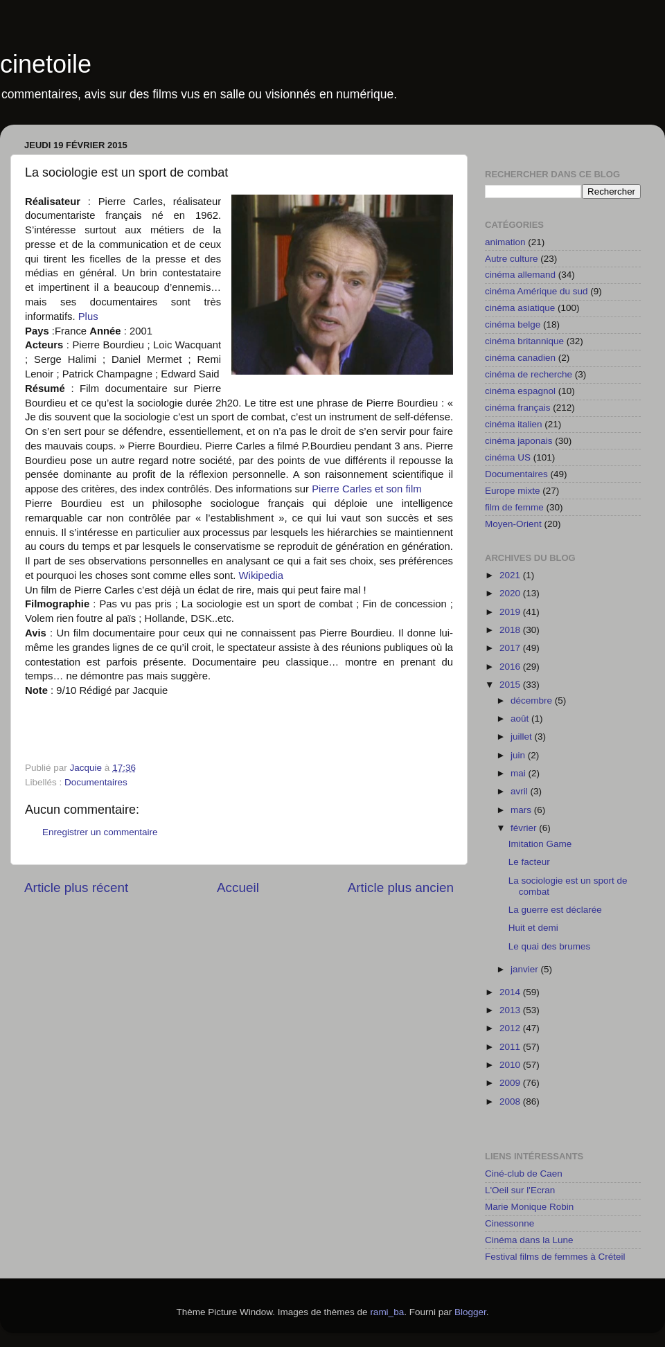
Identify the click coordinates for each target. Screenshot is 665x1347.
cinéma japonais (519, 441)
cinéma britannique (524, 341)
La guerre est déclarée (555, 909)
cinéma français (518, 407)
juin (519, 755)
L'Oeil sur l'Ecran (520, 1190)
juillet (523, 736)
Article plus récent (76, 887)
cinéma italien (513, 424)
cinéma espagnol (520, 391)
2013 (511, 1010)
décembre (533, 700)
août (521, 718)
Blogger (470, 1312)
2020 (511, 593)
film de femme (514, 507)
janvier (526, 969)
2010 (511, 1065)
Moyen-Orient (513, 524)
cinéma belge (512, 324)
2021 (511, 575)
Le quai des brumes (549, 946)
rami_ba (387, 1312)
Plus (88, 316)
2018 (511, 630)
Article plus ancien (401, 887)
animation (505, 242)
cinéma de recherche (528, 374)
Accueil (238, 887)
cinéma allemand (520, 274)
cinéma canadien (520, 358)
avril (521, 791)
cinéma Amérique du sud (536, 291)
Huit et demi (533, 927)
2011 (511, 1047)
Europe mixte (512, 490)
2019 (511, 612)
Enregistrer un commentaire (100, 832)
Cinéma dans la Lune (529, 1240)
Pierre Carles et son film (366, 488)
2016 (511, 666)
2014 (511, 992)
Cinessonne (509, 1223)
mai (520, 773)
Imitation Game (540, 844)
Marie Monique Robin (529, 1207)
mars (522, 810)
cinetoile (45, 64)
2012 (511, 1028)
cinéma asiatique (520, 308)
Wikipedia (261, 575)
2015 (511, 684)
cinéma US (508, 457)
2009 (511, 1083)
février (525, 828)
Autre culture (511, 258)
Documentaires (95, 782)
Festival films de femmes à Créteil (555, 1256)
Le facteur (529, 862)
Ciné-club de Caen (523, 1173)
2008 (511, 1101)
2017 (511, 648)
